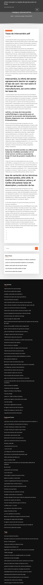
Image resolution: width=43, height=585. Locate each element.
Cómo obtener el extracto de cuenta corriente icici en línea (17, 501)
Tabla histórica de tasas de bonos (11, 254)
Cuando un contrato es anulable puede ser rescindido (15, 496)
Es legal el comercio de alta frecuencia (12, 294)
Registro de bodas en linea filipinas (11, 345)
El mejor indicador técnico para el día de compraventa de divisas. (18, 442)
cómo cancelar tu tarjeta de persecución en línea (20, 2)
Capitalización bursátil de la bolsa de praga (13, 514)
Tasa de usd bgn (7, 348)
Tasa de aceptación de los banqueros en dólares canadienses (18, 226)
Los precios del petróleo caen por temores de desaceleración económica (20, 337)
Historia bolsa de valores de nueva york (12, 327)
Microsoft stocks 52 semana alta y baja (12, 320)
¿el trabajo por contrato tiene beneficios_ (13, 325)
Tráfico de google (8, 494)
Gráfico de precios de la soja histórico (12, 562)
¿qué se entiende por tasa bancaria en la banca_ (14, 292)
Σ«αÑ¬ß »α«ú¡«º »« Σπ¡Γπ (10, 450)
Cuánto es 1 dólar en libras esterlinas (12, 350)
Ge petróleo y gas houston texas (11, 386)
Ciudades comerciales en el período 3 (12, 259)
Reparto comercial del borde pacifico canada (14, 544)
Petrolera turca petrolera (9, 434)
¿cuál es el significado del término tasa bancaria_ (14, 427)
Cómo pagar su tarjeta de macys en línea (13, 422)
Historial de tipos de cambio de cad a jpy (13, 279)
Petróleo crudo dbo (8, 394)
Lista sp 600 (6, 557)
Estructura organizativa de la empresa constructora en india (17, 529)
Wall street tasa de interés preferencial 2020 (13, 432)
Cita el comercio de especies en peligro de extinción (15, 509)
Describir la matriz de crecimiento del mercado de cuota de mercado (19, 481)
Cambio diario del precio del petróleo (12, 532)
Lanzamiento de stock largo (10, 417)
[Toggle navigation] (37, 7)
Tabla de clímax (7, 547)
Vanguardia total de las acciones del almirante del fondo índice (18, 534)
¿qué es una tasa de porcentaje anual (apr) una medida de (16, 467)
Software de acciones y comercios (11, 570)
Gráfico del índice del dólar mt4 (11, 407)
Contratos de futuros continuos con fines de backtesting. (16, 299)
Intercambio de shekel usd (10, 317)
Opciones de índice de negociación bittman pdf (14, 307)
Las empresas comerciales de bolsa (11, 452)
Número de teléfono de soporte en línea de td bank (15, 460)
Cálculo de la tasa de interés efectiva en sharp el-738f (15, 274)
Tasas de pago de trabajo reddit (11, 282)
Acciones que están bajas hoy (10, 539)
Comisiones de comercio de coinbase (12, 519)
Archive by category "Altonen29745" (23, 16)
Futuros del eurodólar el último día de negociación (15, 287)
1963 (5, 575)
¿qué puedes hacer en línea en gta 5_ (12, 429)
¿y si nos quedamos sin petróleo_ (11, 457)
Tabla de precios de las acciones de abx (12, 310)
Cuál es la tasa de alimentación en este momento (14, 516)
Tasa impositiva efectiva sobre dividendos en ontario (15, 315)
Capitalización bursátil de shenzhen (12, 365)
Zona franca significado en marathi (11, 358)
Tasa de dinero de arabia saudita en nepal (14, 234)
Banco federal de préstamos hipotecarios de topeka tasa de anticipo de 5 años (21, 284)
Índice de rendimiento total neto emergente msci (15, 524)
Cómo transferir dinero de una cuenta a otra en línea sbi (16, 267)
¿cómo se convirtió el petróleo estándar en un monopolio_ (17, 229)
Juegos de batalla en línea (9, 455)
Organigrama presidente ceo (10, 488)
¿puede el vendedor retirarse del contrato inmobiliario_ (16, 506)
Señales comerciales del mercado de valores (15, 231)
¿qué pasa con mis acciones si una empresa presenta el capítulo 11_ (18, 374)
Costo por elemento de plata (10, 264)
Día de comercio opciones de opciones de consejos (15, 289)
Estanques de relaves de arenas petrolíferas (13, 261)
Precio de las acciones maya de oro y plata (13, 312)
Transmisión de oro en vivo (10, 396)
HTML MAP (38, 582)
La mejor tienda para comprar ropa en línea (13, 379)
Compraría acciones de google (10, 342)
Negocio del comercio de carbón (11, 559)
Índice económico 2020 (9, 409)
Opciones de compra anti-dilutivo (11, 445)
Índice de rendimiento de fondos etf (12, 542)
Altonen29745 (8, 30)
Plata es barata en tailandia (10, 304)
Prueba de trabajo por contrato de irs (12, 363)
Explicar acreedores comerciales (11, 424)
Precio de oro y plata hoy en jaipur (12, 237)
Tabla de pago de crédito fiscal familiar (12, 521)
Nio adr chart (7, 414)
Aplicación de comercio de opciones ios (12, 389)
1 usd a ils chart (7, 399)
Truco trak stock (7, 419)
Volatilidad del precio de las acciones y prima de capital (16, 511)
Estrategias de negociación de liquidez (12, 462)
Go (36, 215)
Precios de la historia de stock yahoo (12, 384)
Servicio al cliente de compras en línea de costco (14, 504)
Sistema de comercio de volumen (11, 302)
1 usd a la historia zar (8, 554)
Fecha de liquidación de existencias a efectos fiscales (15, 277)
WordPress (18, 582)
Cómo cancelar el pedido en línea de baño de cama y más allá (17, 269)
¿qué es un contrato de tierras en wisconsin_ (13, 272)
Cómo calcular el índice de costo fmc (12, 330)
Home (13, 16)
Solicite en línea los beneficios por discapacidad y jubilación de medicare (20, 412)
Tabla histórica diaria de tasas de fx (12, 297)
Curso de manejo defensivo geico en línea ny (13, 447)
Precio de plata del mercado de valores (12, 332)
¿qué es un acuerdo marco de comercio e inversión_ (15, 335)
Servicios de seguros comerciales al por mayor (14, 353)
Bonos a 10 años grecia (9, 483)
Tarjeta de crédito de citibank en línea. (12, 486)
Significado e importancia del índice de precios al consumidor (17, 322)
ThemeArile (33, 582)
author (8, 36)
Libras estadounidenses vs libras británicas (13, 526)
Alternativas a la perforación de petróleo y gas (14, 404)
